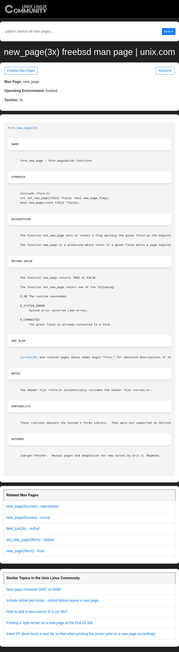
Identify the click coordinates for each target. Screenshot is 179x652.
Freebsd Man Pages (21, 70)
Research (165, 70)
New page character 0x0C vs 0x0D (33, 589)
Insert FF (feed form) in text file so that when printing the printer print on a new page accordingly (80, 634)
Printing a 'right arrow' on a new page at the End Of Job (49, 623)
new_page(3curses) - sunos (28, 517)
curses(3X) (29, 357)
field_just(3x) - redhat (22, 528)
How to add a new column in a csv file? (36, 612)
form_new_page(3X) (23, 128)
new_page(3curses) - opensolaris (32, 506)
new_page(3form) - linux (25, 551)
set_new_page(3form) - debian (30, 540)
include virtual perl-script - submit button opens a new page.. (53, 600)
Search (169, 31)
